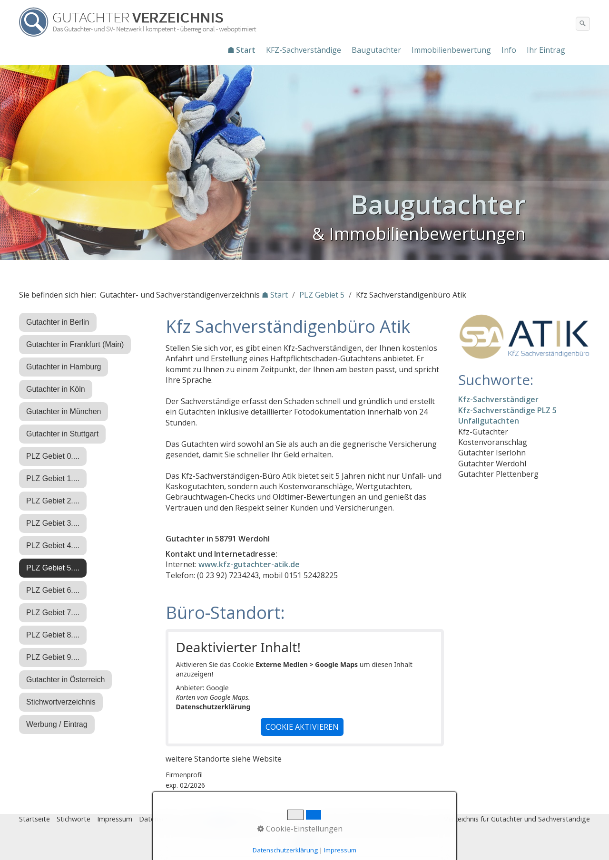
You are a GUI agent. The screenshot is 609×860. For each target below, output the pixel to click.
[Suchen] (582, 23)
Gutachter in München (63, 411)
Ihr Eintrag (546, 50)
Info (508, 50)
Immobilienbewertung (451, 50)
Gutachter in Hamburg (63, 367)
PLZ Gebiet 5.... (52, 568)
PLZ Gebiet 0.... (52, 456)
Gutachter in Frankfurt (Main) (75, 344)
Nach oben (304, 844)
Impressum (114, 818)
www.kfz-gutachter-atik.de (249, 564)
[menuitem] (242, 49)
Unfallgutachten (488, 421)
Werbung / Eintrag (57, 724)
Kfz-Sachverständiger (498, 399)
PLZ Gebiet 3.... (52, 523)
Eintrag (197, 818)
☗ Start (241, 50)
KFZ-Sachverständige (303, 50)
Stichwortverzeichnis (61, 702)
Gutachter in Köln (55, 389)
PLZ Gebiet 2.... (52, 501)
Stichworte (73, 818)
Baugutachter (376, 50)
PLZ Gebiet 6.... (52, 590)
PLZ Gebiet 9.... (52, 657)
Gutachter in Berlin (57, 322)
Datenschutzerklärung (213, 706)
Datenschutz (159, 818)
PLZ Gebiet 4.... (52, 545)
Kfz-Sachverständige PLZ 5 (507, 410)
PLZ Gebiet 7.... (52, 613)
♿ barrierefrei (237, 818)
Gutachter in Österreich (65, 680)
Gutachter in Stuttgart (62, 434)
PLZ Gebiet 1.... (52, 478)
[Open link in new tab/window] (524, 336)
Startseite (34, 818)
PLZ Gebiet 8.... (52, 635)
